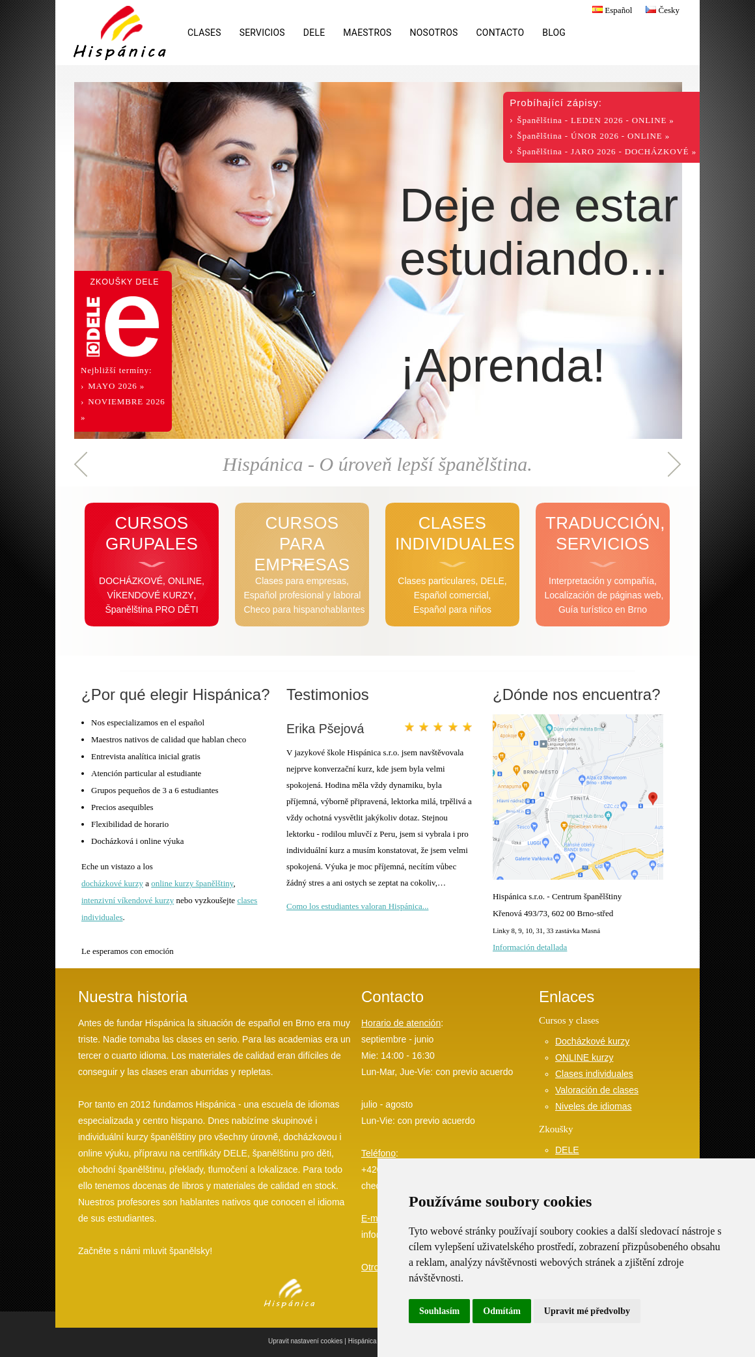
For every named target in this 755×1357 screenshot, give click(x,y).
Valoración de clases (596, 1090)
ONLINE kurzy (584, 1057)
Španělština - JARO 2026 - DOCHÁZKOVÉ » (606, 151)
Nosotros (434, 32)
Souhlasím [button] (439, 1311)
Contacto (500, 32)
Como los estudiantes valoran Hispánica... (357, 906)
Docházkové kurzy (592, 1041)
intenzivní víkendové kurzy (127, 900)
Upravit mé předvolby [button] (587, 1311)
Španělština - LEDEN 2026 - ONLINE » (595, 120)
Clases (204, 32)
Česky (661, 10)
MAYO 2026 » (116, 386)
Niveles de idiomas (593, 1106)
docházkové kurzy (112, 883)
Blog (554, 32)
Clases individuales (594, 1074)
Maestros (367, 32)
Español (610, 10)
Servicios (262, 32)
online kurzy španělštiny (192, 883)
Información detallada (530, 947)
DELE (314, 32)
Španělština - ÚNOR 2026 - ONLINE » (593, 136)
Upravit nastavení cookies (305, 1341)
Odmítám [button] (502, 1311)
